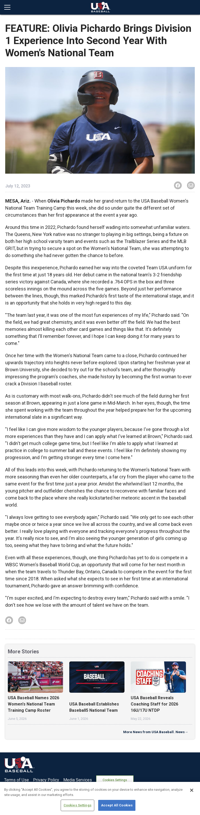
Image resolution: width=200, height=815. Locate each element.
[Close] (191, 790)
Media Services (77, 779)
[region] (100, 798)
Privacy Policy (46, 779)
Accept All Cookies (117, 805)
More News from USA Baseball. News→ (155, 732)
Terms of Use (16, 779)
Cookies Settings (115, 780)
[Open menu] (9, 7)
